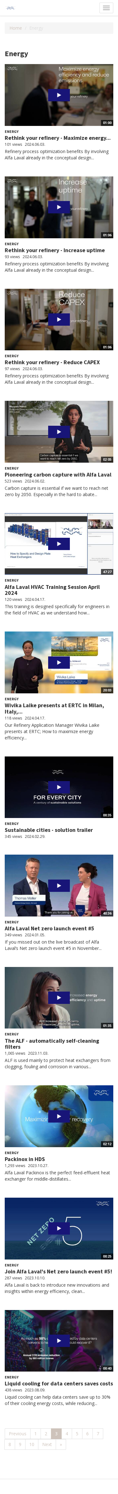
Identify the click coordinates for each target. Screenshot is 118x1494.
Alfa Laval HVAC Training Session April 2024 (52, 590)
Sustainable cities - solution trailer (49, 829)
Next (47, 1444)
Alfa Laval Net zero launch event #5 (49, 928)
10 (31, 1444)
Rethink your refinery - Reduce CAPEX (52, 362)
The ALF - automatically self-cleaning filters (52, 1044)
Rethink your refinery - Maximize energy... (58, 137)
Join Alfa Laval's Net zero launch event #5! (58, 1271)
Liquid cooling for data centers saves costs (59, 1383)
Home (15, 28)
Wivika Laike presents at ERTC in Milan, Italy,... (54, 708)
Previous (17, 1434)
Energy (12, 131)
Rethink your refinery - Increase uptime (55, 250)
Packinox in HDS (25, 1159)
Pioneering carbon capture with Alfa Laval (58, 474)
